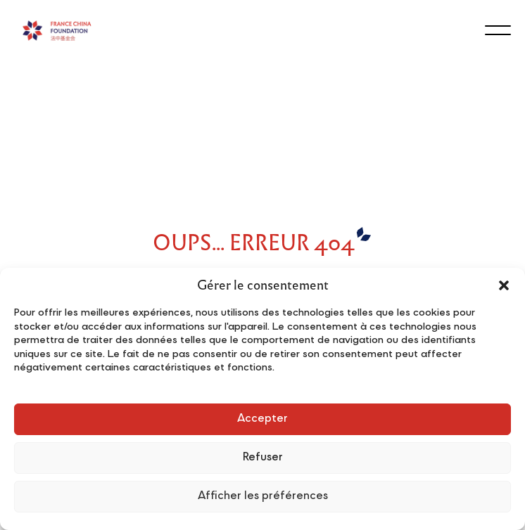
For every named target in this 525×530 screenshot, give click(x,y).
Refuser (263, 458)
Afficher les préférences (263, 496)
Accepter (262, 419)
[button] (504, 285)
